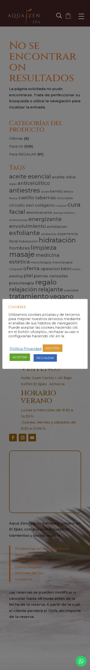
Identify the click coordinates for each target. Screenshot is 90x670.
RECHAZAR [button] (45, 358)
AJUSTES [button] (53, 348)
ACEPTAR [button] (19, 357)
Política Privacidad (26, 349)
